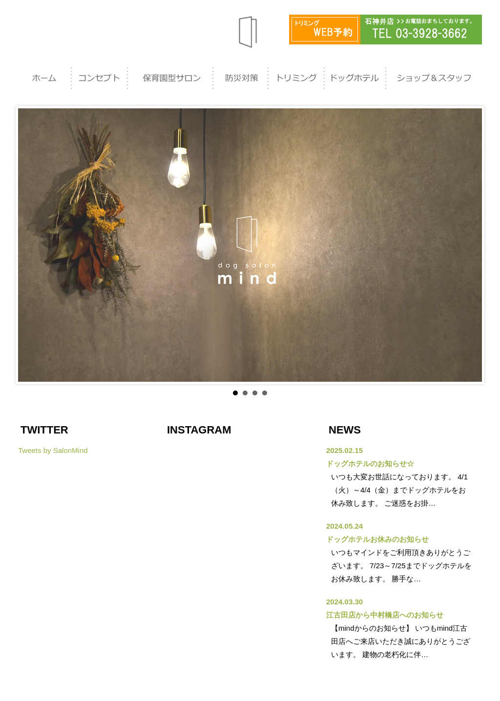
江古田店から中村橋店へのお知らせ (384, 615)
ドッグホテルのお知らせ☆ (370, 463)
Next (469, 245)
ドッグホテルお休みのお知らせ (377, 539)
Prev (31, 245)
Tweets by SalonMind (53, 450)
